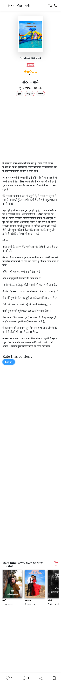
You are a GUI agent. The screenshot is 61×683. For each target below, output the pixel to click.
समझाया (29, 93)
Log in (8, 362)
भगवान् (40, 93)
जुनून (19, 93)
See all (56, 564)
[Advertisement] (30, 128)
